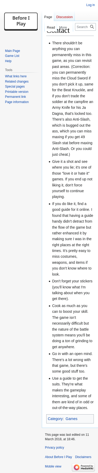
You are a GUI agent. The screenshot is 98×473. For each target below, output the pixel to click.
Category (55, 419)
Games (71, 419)
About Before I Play (58, 457)
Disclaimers (83, 457)
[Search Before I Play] (85, 27)
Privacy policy (54, 447)
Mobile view (53, 466)
